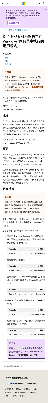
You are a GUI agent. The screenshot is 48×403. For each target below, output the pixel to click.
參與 (35, 389)
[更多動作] (43, 30)
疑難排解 (18, 30)
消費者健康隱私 (20, 392)
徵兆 (6, 58)
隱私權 (7, 392)
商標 (6, 396)
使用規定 (33, 392)
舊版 (11, 30)
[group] (26, 253)
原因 (6, 61)
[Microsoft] (24, 3)
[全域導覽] (2, 3)
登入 (44, 3)
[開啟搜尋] (39, 3)
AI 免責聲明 (9, 389)
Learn (5, 30)
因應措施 (8, 64)
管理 (25, 30)
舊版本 (18, 389)
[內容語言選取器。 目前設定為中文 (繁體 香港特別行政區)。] (17, 378)
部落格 (26, 389)
